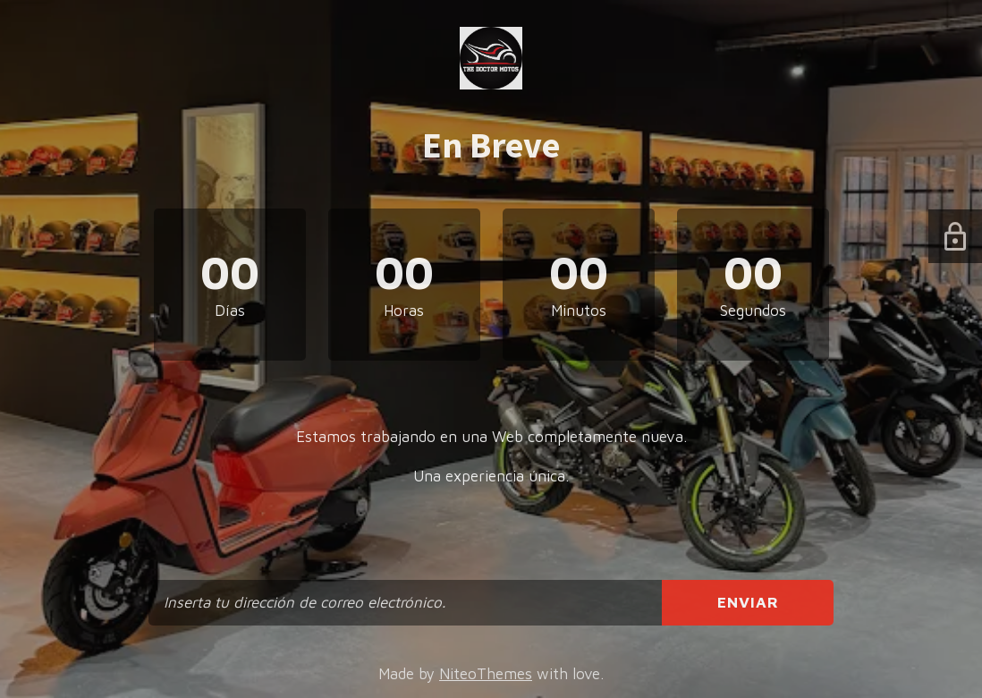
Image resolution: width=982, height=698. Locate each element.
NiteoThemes (485, 674)
